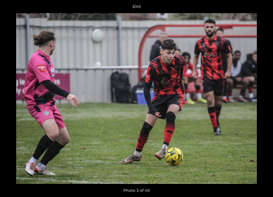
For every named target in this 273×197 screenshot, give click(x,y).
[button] (263, 7)
